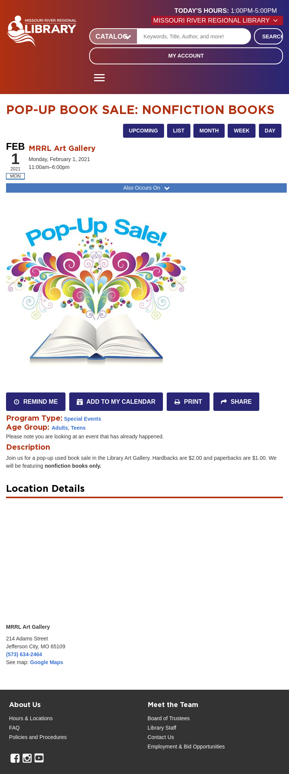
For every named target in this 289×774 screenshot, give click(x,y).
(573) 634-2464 (24, 654)
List (178, 131)
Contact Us (161, 737)
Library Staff (162, 728)
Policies (18, 737)
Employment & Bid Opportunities (186, 747)
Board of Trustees (169, 718)
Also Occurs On (147, 188)
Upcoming (143, 131)
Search (272, 36)
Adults (60, 428)
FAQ (14, 728)
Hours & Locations (31, 718)
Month (209, 131)
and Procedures (47, 737)
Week (241, 131)
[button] (229, 11)
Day (270, 131)
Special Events (82, 419)
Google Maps (46, 662)
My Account (186, 56)
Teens (78, 428)
